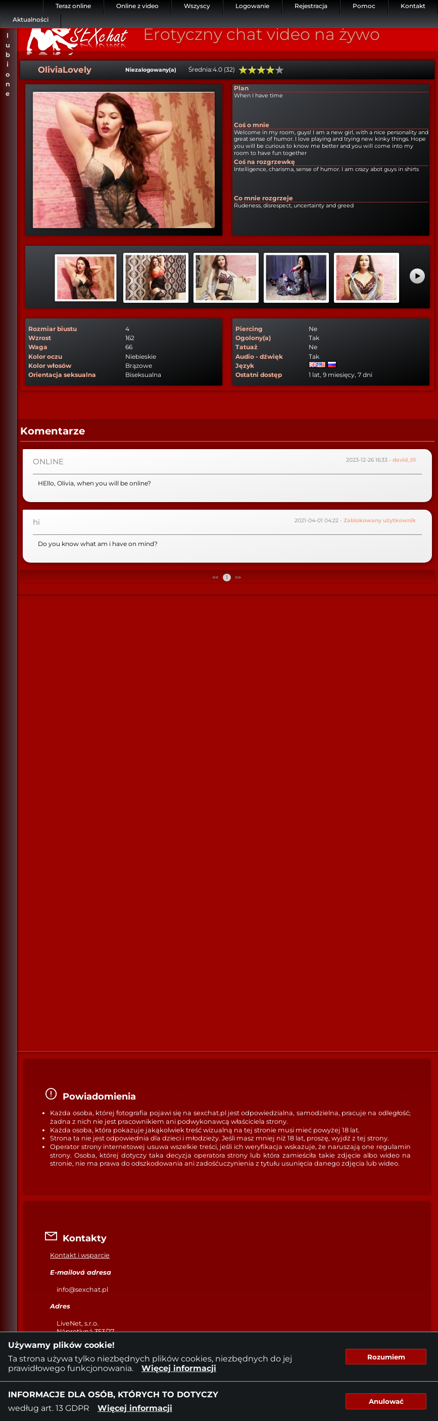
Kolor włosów (49, 365)
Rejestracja (311, 6)
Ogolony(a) (253, 338)
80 (270, 70)
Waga (37, 347)
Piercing (249, 329)
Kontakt (413, 6)
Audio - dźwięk (259, 356)
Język (244, 365)
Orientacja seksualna (62, 374)
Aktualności (30, 19)
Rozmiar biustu (52, 329)
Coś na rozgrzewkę (264, 162)
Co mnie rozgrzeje (263, 198)
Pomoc (364, 6)
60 (261, 70)
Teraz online (73, 6)
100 (279, 70)
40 (252, 70)
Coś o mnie (251, 125)
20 (243, 70)
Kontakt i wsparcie (80, 1255)
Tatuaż (246, 347)
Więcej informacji (178, 1368)
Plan (241, 88)
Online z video (137, 6)
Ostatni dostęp (258, 374)
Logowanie (252, 6)
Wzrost (39, 338)
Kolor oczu (45, 356)
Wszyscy (197, 6)
